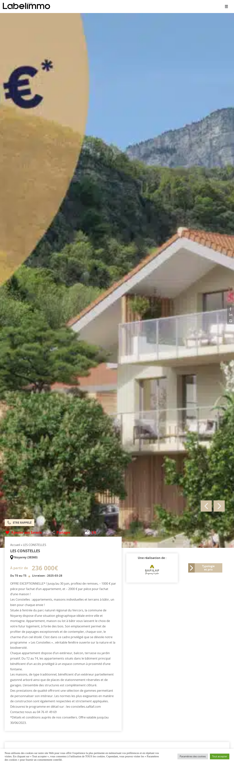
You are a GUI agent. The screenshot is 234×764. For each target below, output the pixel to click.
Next (219, 506)
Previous (206, 506)
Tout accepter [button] (219, 756)
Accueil (15, 545)
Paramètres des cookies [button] (193, 756)
